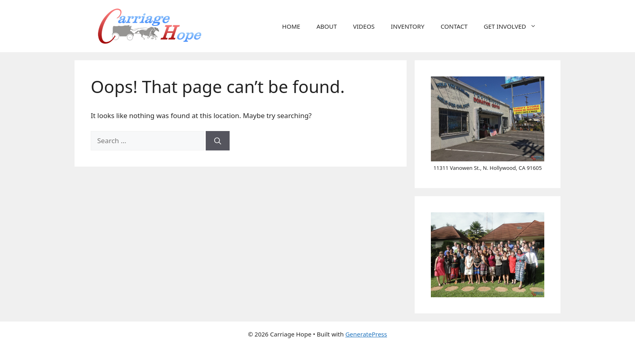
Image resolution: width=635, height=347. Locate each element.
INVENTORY (407, 26)
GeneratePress (366, 334)
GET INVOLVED (514, 26)
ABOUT (326, 26)
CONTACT (454, 26)
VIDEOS (364, 26)
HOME (291, 26)
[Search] (218, 140)
